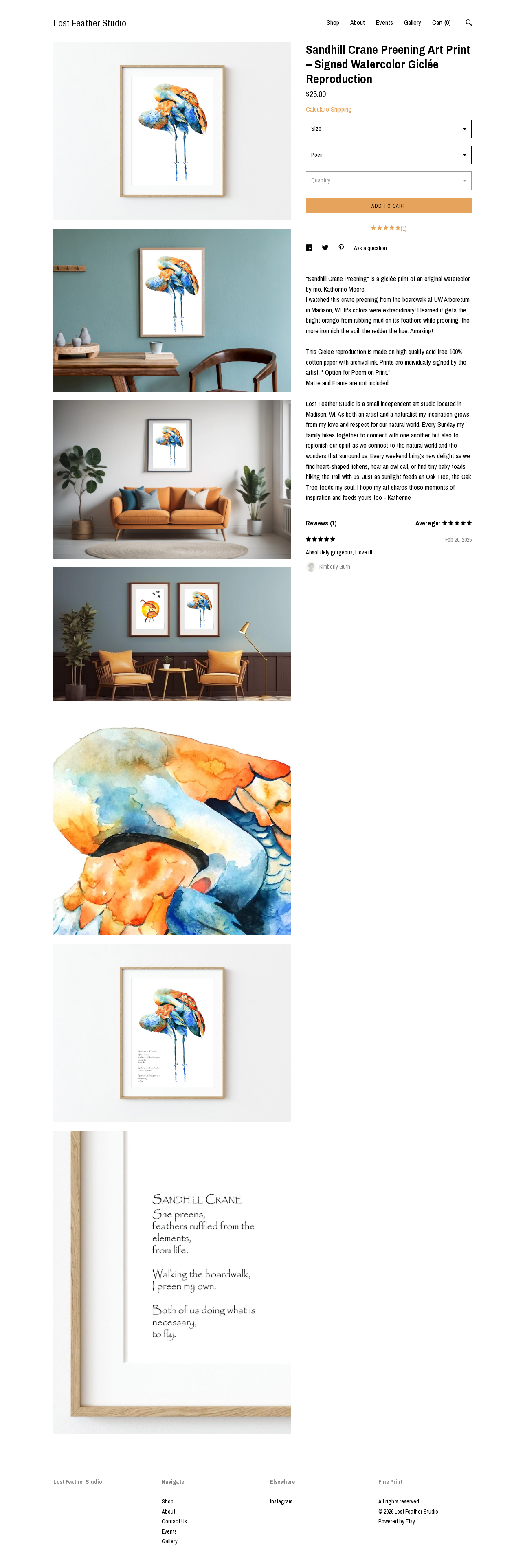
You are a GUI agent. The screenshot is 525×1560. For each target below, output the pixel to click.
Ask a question (370, 248)
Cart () (441, 22)
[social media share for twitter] (326, 248)
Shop (333, 22)
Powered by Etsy (396, 1521)
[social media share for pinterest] (342, 248)
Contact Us (174, 1521)
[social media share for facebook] (310, 248)
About (357, 22)
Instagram (281, 1501)
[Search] (469, 23)
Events (384, 22)
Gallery (412, 22)
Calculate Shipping (329, 109)
